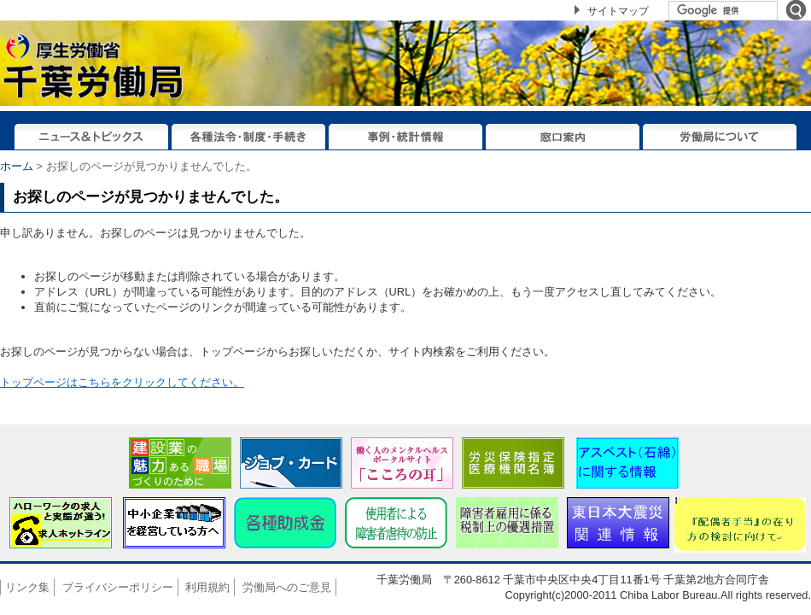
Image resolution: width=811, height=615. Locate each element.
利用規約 (207, 587)
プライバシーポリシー (117, 587)
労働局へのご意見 (286, 587)
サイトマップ (618, 11)
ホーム (16, 166)
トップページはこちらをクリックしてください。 (122, 382)
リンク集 (27, 587)
